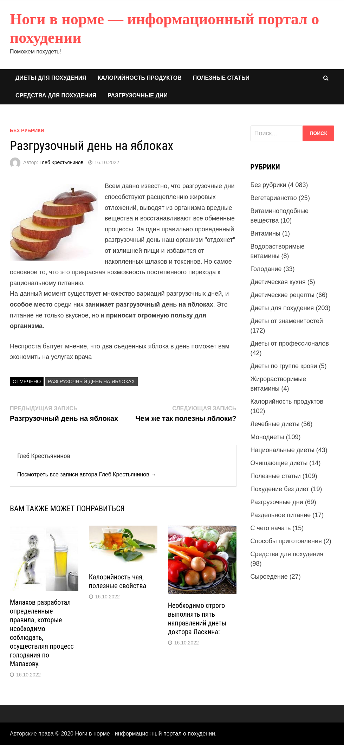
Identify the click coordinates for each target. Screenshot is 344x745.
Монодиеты (267, 437)
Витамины (265, 233)
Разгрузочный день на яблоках (91, 381)
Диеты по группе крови (284, 366)
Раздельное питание (281, 515)
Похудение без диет (280, 489)
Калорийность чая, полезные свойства (117, 581)
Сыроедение (269, 576)
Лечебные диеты (275, 424)
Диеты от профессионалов (290, 343)
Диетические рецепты (282, 294)
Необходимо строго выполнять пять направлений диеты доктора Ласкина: (197, 618)
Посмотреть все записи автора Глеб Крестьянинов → (86, 474)
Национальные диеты (282, 450)
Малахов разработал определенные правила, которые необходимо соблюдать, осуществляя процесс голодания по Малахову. (42, 633)
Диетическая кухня (278, 281)
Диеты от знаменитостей (287, 321)
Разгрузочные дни (138, 95)
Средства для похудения (55, 95)
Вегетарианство (274, 197)
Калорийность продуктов (140, 78)
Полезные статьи (221, 78)
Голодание (266, 268)
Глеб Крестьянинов (61, 162)
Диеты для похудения (50, 78)
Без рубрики (27, 130)
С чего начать (271, 528)
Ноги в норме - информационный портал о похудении (145, 734)
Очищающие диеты (279, 463)
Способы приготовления (286, 541)
